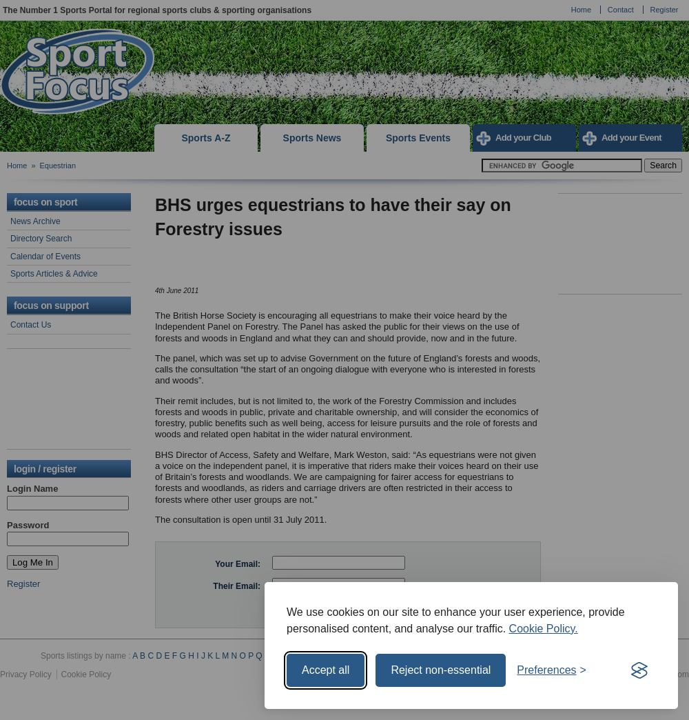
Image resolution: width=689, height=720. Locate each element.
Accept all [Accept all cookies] (325, 670)
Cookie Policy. (543, 628)
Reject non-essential (441, 670)
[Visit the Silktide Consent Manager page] (639, 670)
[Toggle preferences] (551, 670)
